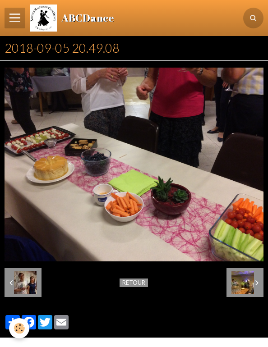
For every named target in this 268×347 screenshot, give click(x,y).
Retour (133, 282)
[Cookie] (19, 328)
